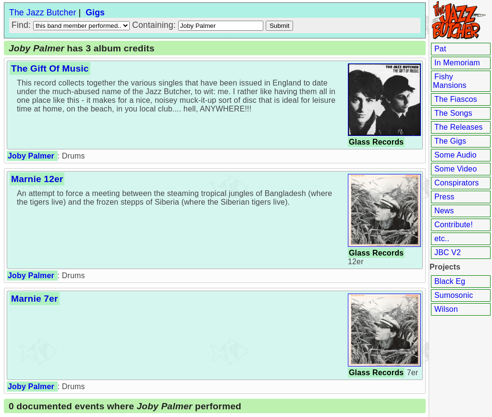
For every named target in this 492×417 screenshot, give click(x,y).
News (444, 211)
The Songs (453, 113)
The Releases (458, 127)
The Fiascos (455, 99)
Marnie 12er (37, 179)
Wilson (446, 309)
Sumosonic (453, 295)
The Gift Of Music (50, 68)
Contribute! (453, 225)
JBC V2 (447, 252)
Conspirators (456, 183)
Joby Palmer (31, 156)
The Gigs (450, 141)
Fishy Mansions (450, 81)
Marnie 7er (34, 299)
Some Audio (455, 155)
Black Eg (449, 281)
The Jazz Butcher (42, 12)
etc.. (441, 238)
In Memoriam (457, 63)
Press (444, 197)
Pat (440, 49)
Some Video (455, 169)
